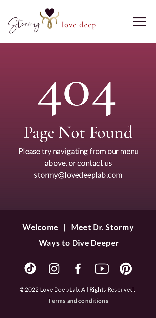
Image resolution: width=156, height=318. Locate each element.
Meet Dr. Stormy (102, 226)
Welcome (40, 226)
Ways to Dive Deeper (79, 242)
